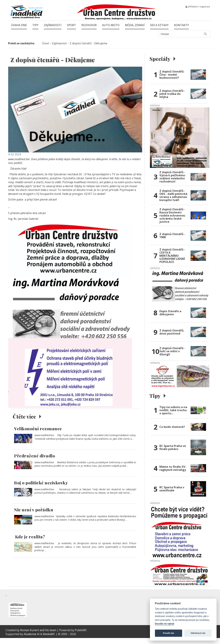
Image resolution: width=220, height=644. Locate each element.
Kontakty (181, 25)
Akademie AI (32, 640)
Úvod (45, 43)
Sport (71, 25)
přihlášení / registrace (197, 6)
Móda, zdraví (135, 25)
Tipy (35, 25)
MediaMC (49, 640)
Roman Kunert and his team (38, 636)
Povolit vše (168, 633)
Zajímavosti (52, 25)
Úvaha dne (19, 25)
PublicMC (81, 636)
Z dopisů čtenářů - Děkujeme (88, 43)
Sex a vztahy (159, 25)
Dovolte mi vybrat (164, 623)
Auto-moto (110, 25)
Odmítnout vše (198, 633)
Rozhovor (89, 25)
